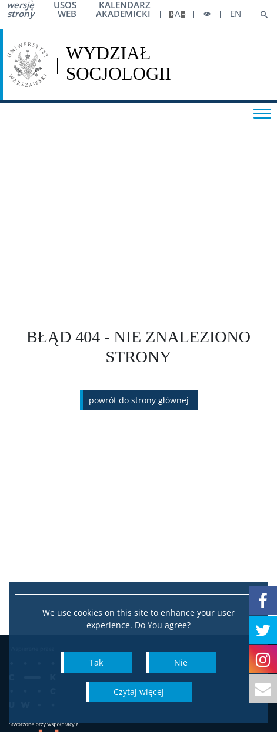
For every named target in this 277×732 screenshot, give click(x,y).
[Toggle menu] (262, 113)
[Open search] (260, 15)
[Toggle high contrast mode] (207, 14)
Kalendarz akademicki (123, 9)
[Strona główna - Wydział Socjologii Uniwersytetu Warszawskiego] (118, 64)
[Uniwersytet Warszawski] (27, 64)
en (235, 13)
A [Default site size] (177, 13)
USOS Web (65, 9)
